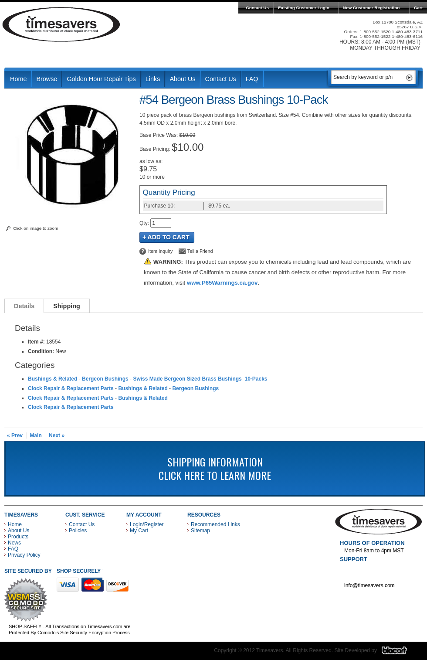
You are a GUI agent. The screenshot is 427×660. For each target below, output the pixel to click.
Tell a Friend (200, 251)
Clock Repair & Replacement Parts (71, 388)
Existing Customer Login (303, 7)
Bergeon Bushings (105, 379)
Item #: (37, 342)
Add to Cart (166, 237)
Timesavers (61, 24)
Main (35, 435)
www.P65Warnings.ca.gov (222, 282)
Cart (418, 7)
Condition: (41, 351)
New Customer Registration (371, 7)
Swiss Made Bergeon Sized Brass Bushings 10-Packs (200, 379)
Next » (56, 435)
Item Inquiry (160, 251)
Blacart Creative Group (399, 652)
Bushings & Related (52, 379)
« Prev (15, 435)
